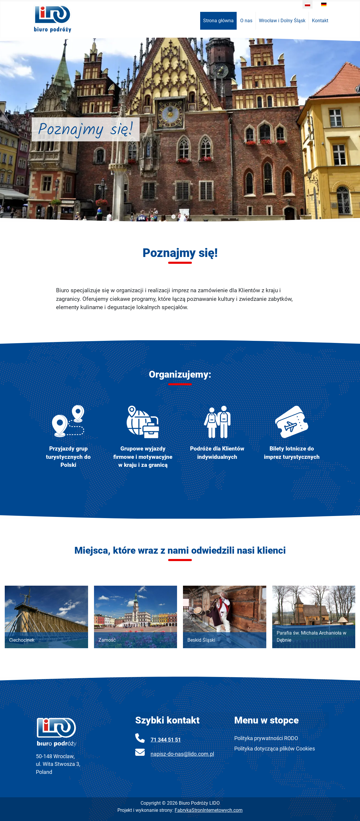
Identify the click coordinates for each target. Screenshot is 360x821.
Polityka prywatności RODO (266, 738)
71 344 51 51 (166, 740)
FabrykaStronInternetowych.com (209, 810)
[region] (180, 129)
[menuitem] (218, 21)
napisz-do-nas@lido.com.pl (182, 754)
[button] (173, 217)
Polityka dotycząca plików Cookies (274, 749)
